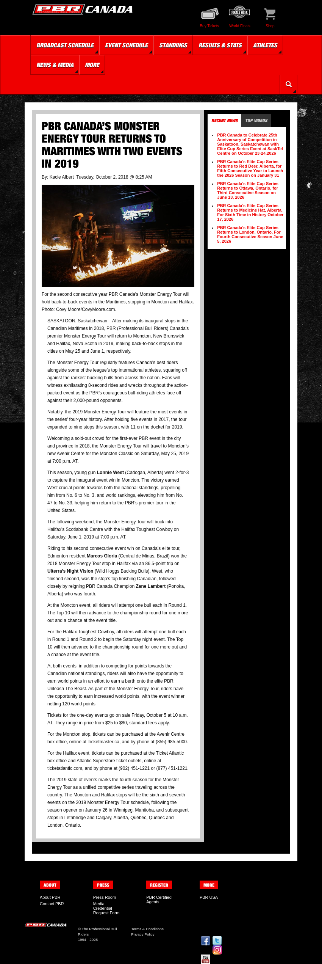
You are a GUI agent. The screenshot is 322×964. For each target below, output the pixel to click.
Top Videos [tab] (256, 120)
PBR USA (209, 897)
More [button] (92, 65)
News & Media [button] (54, 65)
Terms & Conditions (147, 929)
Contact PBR (52, 903)
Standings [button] (173, 45)
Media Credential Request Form (106, 908)
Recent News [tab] (224, 120)
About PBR (50, 897)
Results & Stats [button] (220, 45)
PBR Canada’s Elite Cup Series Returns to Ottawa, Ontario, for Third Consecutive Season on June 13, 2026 (247, 190)
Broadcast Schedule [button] (65, 45)
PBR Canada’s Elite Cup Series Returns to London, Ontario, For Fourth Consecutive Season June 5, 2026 (250, 234)
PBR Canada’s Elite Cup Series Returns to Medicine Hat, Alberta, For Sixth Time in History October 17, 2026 (250, 212)
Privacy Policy (142, 934)
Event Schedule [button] (126, 45)
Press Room (104, 897)
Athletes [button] (265, 45)
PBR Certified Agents (159, 899)
